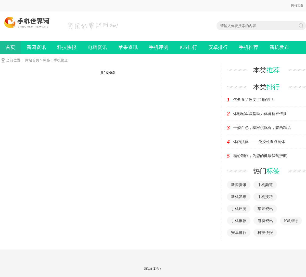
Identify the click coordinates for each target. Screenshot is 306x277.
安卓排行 (218, 47)
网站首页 (32, 60)
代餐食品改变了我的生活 (254, 100)
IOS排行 (188, 47)
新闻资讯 (36, 47)
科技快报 (66, 47)
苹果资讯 (128, 47)
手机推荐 (248, 47)
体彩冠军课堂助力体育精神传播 (260, 114)
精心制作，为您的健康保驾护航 (260, 156)
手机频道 (265, 185)
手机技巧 (265, 197)
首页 (10, 47)
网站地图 (297, 5)
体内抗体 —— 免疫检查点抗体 (259, 142)
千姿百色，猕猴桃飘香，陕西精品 (262, 128)
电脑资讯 (97, 47)
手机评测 (158, 47)
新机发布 (279, 47)
